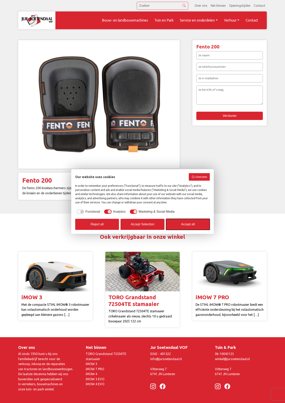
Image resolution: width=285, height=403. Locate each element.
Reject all (97, 224)
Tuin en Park (164, 20)
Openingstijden (240, 5)
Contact (259, 5)
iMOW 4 (91, 374)
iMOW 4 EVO (95, 384)
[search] (162, 6)
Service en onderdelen (197, 20)
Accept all (188, 224)
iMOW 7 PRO (95, 369)
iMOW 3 (91, 364)
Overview (199, 177)
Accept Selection (142, 224)
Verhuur (230, 20)
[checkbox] (87, 211)
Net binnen (218, 5)
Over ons (201, 5)
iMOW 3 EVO (95, 379)
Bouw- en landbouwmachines (125, 20)
